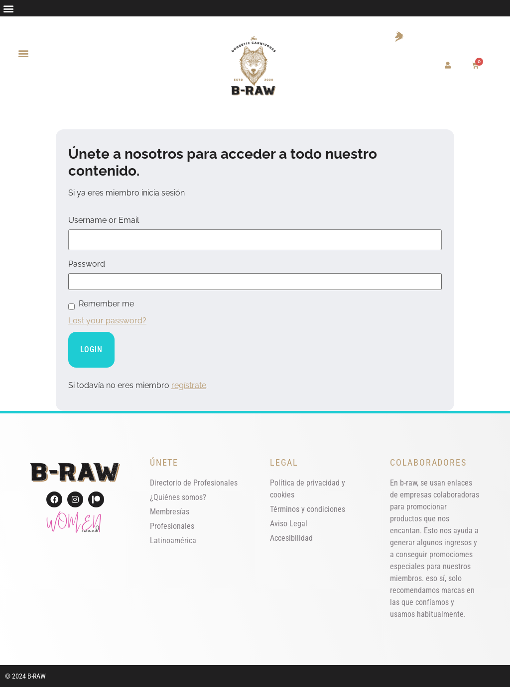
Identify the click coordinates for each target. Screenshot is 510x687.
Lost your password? (107, 320)
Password (86, 264)
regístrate (188, 385)
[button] (8, 8)
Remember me (106, 304)
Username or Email (103, 220)
